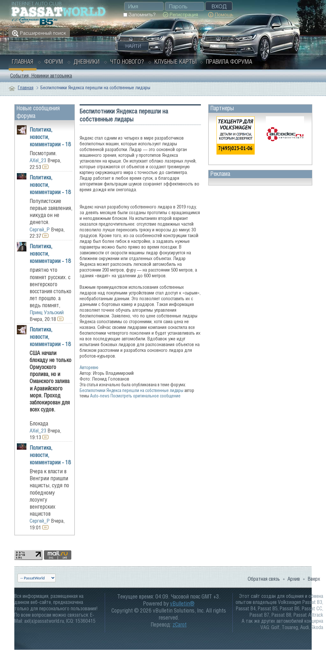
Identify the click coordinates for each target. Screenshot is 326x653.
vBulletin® (182, 603)
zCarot (180, 624)
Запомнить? (139, 14)
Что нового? (127, 61)
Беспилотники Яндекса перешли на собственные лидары (131, 390)
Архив (293, 579)
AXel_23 (38, 160)
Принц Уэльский (47, 312)
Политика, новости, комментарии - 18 (50, 137)
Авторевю (89, 367)
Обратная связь (264, 579)
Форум (53, 61)
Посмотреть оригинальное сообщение (145, 395)
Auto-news (100, 395)
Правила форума (229, 61)
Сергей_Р (40, 229)
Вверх (314, 579)
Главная (22, 61)
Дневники (87, 61)
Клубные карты (175, 61)
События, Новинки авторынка (41, 75)
